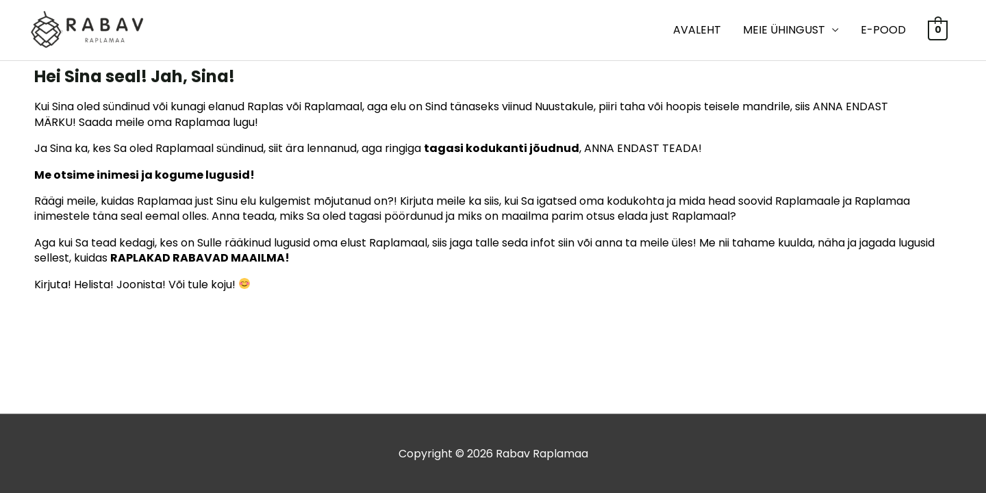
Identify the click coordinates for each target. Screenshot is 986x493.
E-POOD (883, 30)
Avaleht (697, 30)
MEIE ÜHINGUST (784, 30)
